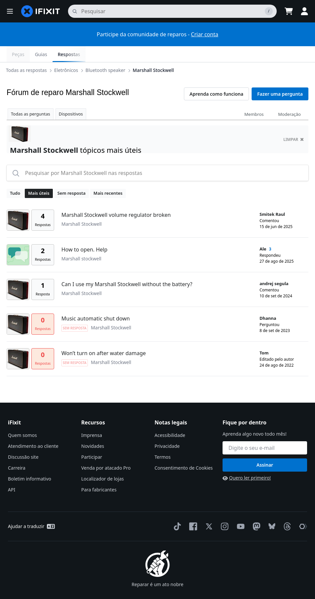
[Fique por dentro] (265, 432)
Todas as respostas (27, 54)
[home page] (40, 11)
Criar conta (204, 34)
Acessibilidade (170, 419)
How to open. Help (84, 233)
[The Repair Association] (302, 511)
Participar (91, 441)
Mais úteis (38, 177)
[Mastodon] (255, 511)
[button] (10, 11)
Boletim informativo (29, 463)
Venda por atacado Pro (106, 452)
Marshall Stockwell (154, 54)
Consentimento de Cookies (184, 452)
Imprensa (91, 419)
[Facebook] (192, 511)
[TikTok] (176, 511)
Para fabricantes (99, 474)
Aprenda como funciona (216, 78)
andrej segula (274, 268)
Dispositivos (71, 98)
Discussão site (23, 441)
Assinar (265, 449)
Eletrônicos (67, 54)
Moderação (289, 98)
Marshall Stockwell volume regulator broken (116, 199)
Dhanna (268, 302)
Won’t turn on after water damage (103, 337)
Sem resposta (71, 177)
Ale (263, 233)
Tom (264, 337)
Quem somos (22, 419)
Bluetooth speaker (107, 54)
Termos (163, 441)
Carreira (16, 452)
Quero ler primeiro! (247, 462)
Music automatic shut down (95, 302)
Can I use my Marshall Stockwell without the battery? (126, 268)
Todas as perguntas (30, 98)
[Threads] (286, 511)
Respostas (292, 54)
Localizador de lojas (102, 463)
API (11, 474)
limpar (293, 123)
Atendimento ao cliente (33, 430)
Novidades (92, 430)
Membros (253, 98)
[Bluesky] (270, 510)
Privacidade (167, 430)
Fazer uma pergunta (280, 78)
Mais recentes (107, 177)
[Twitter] (207, 511)
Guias (264, 54)
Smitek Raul (272, 198)
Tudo (15, 177)
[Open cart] (288, 11)
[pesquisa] (172, 11)
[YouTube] (239, 511)
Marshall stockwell (81, 243)
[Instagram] (223, 511)
